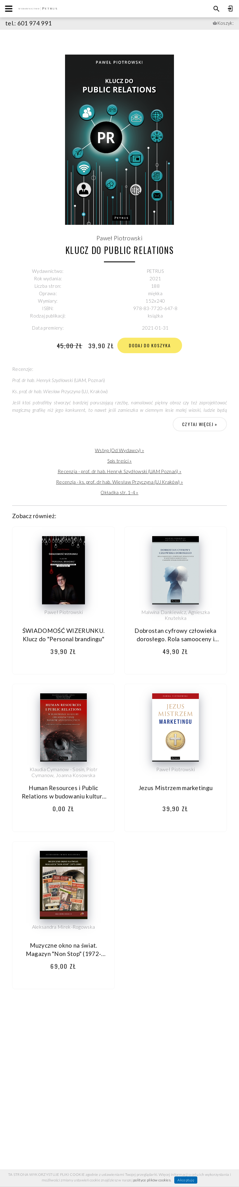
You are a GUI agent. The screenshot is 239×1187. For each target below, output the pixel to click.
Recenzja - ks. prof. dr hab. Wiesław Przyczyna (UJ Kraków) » (119, 482)
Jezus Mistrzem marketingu (175, 787)
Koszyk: (225, 23)
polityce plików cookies (152, 1180)
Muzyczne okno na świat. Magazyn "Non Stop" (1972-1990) (63, 954)
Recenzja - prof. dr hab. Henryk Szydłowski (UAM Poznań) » (119, 471)
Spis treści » (119, 461)
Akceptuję (185, 1180)
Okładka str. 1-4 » (119, 492)
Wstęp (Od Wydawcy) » (119, 450)
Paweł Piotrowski (119, 238)
